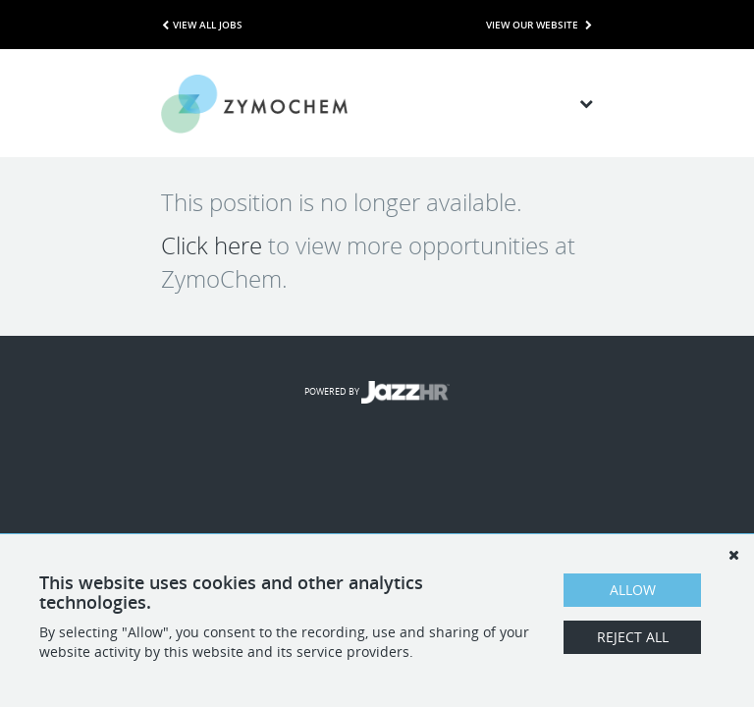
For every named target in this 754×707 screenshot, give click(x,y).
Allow (633, 589)
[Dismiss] (733, 555)
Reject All (633, 636)
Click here (211, 245)
